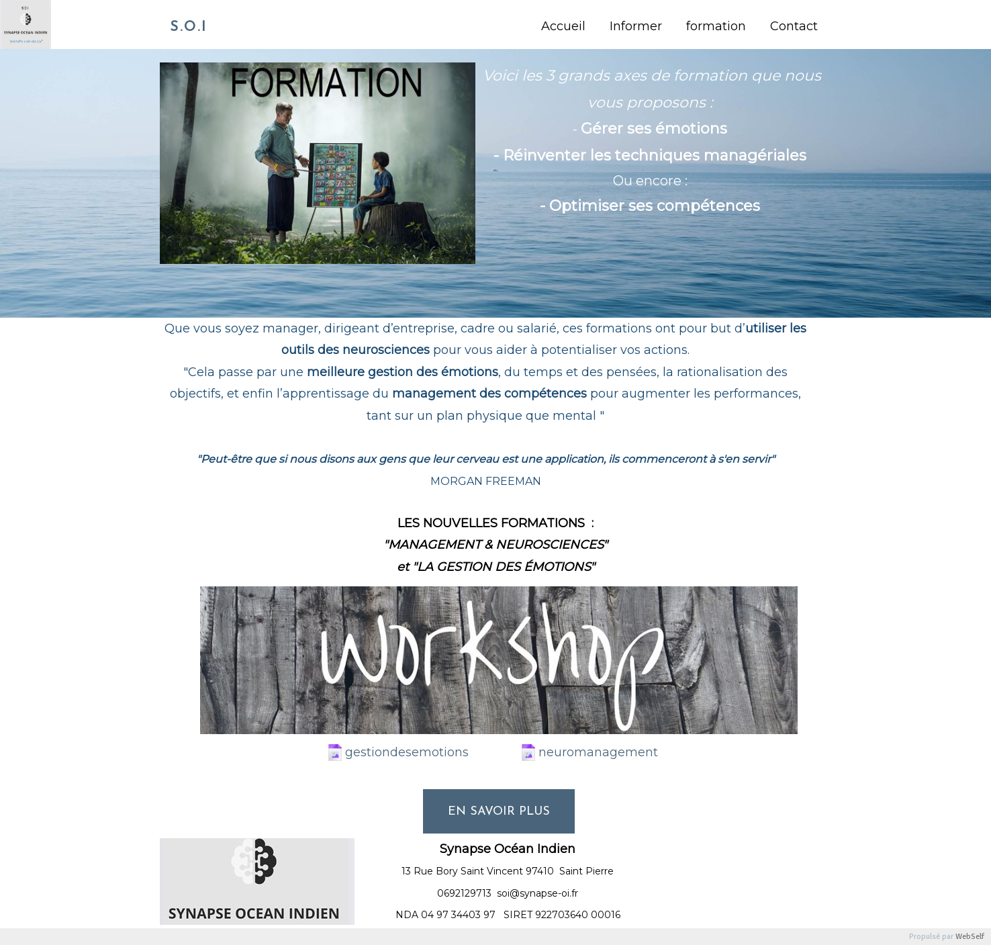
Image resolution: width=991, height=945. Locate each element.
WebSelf (969, 937)
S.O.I (188, 27)
